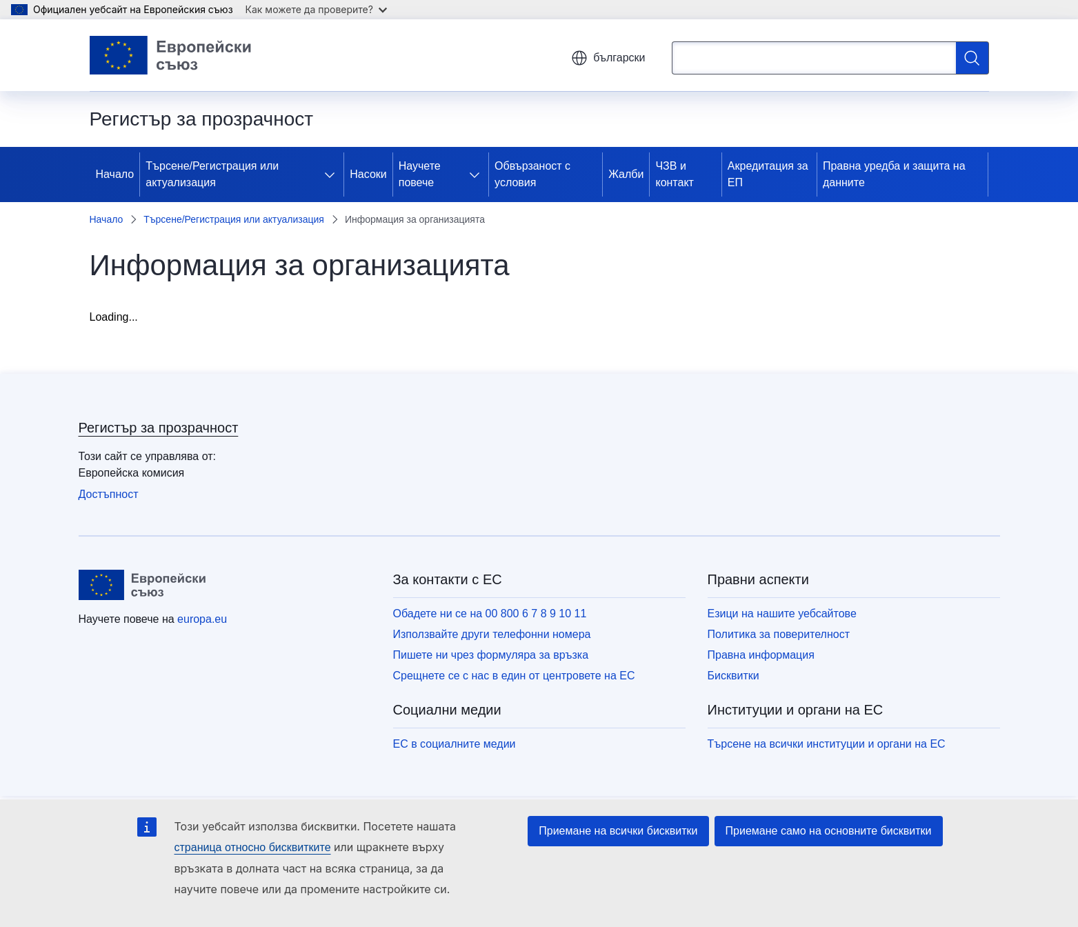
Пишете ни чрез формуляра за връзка (491, 655)
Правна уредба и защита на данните (894, 174)
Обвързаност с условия (532, 174)
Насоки (368, 174)
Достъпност (109, 494)
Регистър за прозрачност (159, 427)
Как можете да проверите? (316, 9)
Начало (115, 174)
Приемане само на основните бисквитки (829, 831)
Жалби (625, 174)
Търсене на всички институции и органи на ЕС (827, 744)
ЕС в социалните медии (454, 744)
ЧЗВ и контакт (674, 174)
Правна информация (761, 655)
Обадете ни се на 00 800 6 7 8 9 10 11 (490, 613)
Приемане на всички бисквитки (618, 831)
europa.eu (202, 619)
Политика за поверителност (779, 634)
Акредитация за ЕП (768, 174)
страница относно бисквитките (252, 847)
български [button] (608, 58)
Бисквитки (733, 675)
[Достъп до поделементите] (332, 174)
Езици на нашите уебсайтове (782, 613)
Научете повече (420, 174)
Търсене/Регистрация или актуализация (212, 174)
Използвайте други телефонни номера (492, 634)
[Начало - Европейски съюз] (171, 55)
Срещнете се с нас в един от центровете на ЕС (514, 675)
